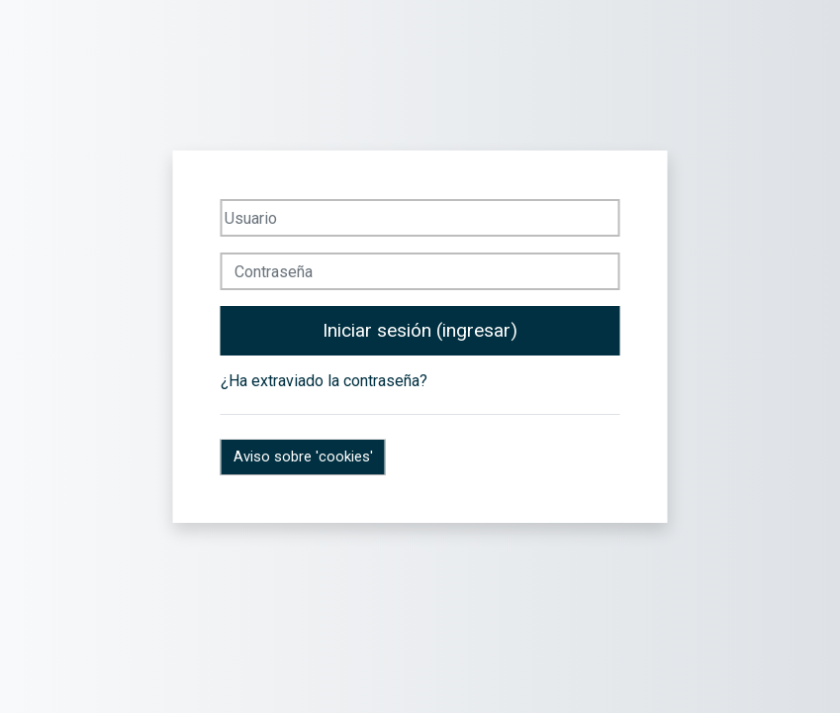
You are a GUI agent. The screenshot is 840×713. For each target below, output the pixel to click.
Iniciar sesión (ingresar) (420, 330)
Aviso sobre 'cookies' (303, 456)
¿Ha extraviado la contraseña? (324, 380)
